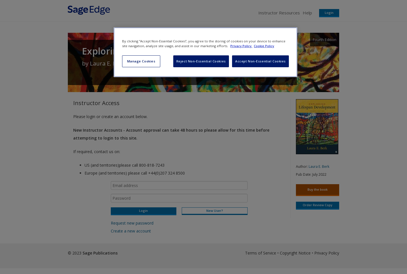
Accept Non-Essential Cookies (260, 61)
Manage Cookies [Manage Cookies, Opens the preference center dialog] (141, 61)
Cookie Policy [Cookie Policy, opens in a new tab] (264, 46)
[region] (205, 52)
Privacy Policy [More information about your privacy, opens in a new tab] (241, 46)
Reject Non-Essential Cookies (201, 61)
